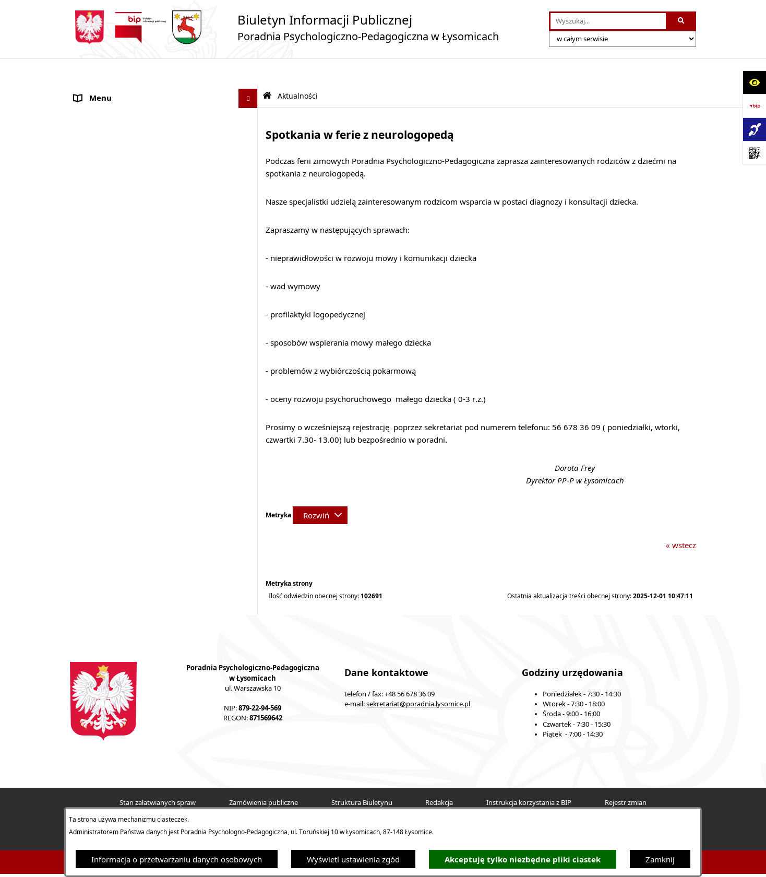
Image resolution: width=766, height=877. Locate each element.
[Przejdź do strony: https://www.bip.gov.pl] (754, 105)
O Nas (85, 91)
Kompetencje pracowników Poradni (138, 220)
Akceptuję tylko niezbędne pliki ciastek (523, 859)
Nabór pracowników (110, 298)
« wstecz (681, 518)
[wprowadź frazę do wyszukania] (608, 21)
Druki (84, 338)
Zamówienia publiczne (263, 776)
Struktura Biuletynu (361, 776)
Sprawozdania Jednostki (117, 240)
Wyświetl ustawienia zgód (353, 859)
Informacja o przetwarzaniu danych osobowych (176, 859)
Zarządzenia (95, 201)
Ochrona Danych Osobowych (126, 162)
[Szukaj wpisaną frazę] (681, 21)
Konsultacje (94, 181)
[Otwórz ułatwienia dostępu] (754, 82)
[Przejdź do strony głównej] (284, 27)
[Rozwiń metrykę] (320, 488)
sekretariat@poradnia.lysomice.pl (418, 677)
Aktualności (95, 110)
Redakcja (439, 776)
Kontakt (88, 318)
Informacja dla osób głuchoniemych (139, 279)
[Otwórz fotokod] (754, 152)
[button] (250, 181)
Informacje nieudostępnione (125, 259)
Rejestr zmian (626, 776)
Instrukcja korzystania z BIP (528, 776)
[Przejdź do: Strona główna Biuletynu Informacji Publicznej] (267, 69)
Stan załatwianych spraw (157, 776)
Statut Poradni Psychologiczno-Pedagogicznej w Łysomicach (156, 136)
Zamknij (660, 859)
